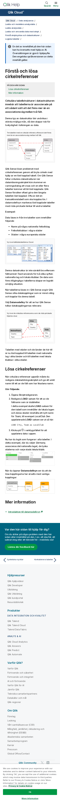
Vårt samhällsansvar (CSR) (21, 724)
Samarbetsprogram (17, 741)
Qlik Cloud (16, 12)
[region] (30, 783)
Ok (30, 792)
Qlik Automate (14, 654)
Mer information (16, 93)
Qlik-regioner (14, 702)
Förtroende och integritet (20, 677)
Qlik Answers (14, 646)
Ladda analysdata (13, 28)
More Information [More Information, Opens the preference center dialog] (30, 798)
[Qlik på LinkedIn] (48, 762)
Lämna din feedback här (21, 546)
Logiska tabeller (12, 39)
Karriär (10, 745)
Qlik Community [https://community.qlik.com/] (28, 762)
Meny (56, 6)
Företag (11, 716)
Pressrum (12, 749)
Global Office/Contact (18, 753)
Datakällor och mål (16, 698)
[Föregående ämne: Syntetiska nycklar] (15, 560)
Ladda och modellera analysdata (20, 24)
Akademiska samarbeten (20, 737)
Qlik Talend (13, 621)
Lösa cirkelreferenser (19, 89)
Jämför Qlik (13, 689)
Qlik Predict (13, 650)
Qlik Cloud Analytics (17, 641)
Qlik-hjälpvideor (15, 581)
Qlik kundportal (15, 598)
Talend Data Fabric (17, 629)
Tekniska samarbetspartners (22, 693)
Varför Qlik (12, 668)
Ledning (11, 720)
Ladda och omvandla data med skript (22, 31)
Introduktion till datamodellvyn (24, 511)
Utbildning (12, 589)
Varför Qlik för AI (15, 685)
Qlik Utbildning (14, 593)
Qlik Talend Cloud (16, 625)
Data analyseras (26, 20)
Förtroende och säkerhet (20, 672)
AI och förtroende (16, 681)
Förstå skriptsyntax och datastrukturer (22, 35)
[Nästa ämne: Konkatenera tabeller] (44, 560)
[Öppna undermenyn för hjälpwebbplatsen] (4, 12)
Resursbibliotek (15, 602)
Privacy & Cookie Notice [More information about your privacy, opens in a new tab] (20, 786)
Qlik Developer (15, 585)
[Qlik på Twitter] (42, 762)
